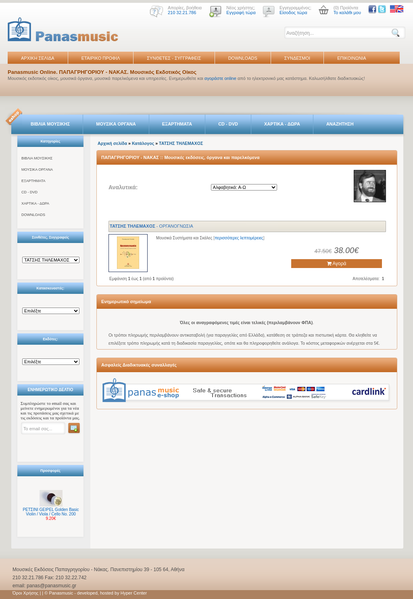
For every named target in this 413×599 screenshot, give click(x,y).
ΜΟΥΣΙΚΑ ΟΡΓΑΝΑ (116, 123)
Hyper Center (134, 593)
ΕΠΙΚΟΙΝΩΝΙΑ (351, 58)
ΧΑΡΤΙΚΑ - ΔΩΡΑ (282, 123)
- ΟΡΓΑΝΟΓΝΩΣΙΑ (151, 226)
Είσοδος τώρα (293, 12)
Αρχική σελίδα (112, 143)
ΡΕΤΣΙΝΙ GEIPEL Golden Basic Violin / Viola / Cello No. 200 (51, 511)
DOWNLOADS (242, 58)
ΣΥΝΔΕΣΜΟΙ (297, 58)
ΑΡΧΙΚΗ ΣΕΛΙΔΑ (37, 58)
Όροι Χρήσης (25, 593)
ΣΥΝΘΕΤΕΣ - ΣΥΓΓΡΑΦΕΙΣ (174, 58)
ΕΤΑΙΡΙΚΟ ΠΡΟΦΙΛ (100, 58)
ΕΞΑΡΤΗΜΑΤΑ (177, 123)
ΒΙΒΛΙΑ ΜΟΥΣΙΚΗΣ (50, 123)
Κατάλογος (143, 143)
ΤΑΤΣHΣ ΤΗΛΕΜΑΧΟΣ (181, 143)
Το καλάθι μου (347, 12)
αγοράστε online (220, 78)
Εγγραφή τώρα (241, 12)
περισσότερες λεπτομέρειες (239, 238)
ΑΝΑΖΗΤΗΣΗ (340, 123)
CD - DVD (228, 123)
